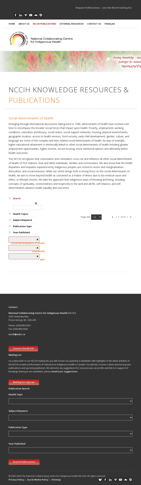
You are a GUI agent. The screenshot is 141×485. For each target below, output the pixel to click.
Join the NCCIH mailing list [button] (117, 7)
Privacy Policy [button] (16, 479)
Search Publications (24, 461)
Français (109, 23)
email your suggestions (64, 371)
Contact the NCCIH (23, 348)
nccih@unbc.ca (17, 334)
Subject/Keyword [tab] (22, 220)
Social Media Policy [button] (37, 479)
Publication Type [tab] (22, 226)
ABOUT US (24, 23)
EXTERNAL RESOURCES (72, 23)
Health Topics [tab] (20, 213)
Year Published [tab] (21, 232)
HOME (12, 23)
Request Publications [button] (88, 7)
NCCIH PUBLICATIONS (44, 23)
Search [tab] (17, 198)
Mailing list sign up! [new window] (24, 382)
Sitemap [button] (56, 479)
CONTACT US (94, 23)
